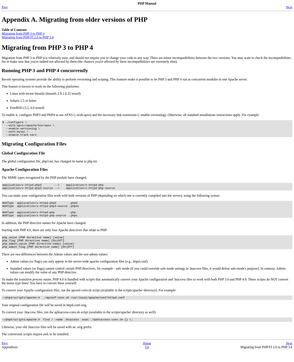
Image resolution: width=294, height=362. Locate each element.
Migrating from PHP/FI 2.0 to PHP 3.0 (28, 37)
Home (147, 354)
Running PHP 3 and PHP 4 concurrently (45, 70)
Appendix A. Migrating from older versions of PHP (74, 19)
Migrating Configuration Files (34, 147)
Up (147, 358)
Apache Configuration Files (25, 172)
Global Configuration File (23, 156)
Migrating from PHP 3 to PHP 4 (23, 33)
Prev (5, 7)
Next (289, 7)
